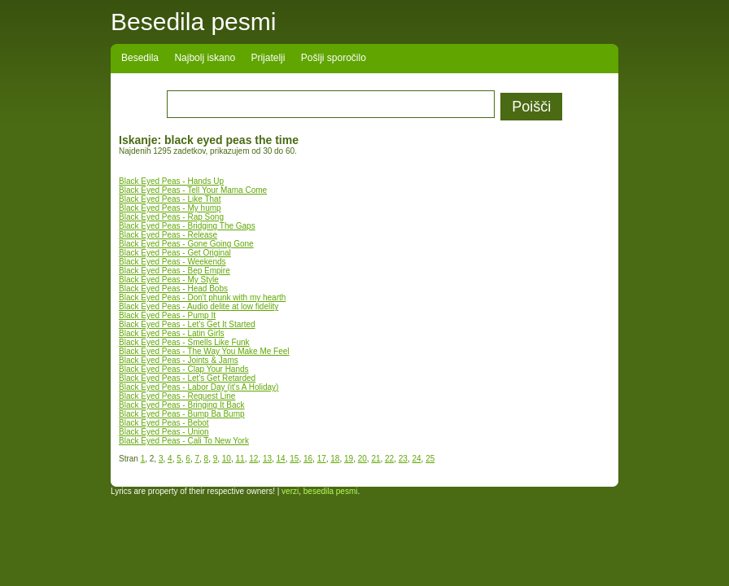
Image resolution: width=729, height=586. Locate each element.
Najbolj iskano (204, 57)
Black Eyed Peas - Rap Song (171, 216)
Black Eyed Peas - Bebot (164, 422)
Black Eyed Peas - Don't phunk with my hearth (202, 297)
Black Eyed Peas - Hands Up (171, 181)
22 (389, 458)
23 (403, 458)
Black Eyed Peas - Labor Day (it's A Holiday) (198, 387)
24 (416, 458)
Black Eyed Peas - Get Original (175, 252)
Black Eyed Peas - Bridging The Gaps (187, 225)
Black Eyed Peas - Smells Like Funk (184, 342)
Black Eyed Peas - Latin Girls (172, 333)
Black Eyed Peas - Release (168, 234)
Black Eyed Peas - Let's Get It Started (187, 324)
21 (375, 458)
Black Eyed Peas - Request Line (177, 395)
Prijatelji (268, 57)
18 (334, 458)
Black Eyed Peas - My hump (170, 207)
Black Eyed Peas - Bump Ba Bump (182, 413)
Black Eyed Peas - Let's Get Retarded (187, 378)
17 (321, 458)
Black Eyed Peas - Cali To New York (184, 440)
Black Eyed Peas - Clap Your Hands (184, 369)
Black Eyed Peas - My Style (169, 279)
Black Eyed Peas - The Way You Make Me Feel (204, 351)
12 (253, 458)
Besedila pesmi (193, 21)
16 (307, 458)
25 (430, 458)
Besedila (140, 57)
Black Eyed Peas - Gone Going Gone (186, 243)
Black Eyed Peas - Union (164, 431)
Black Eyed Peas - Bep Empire (174, 270)
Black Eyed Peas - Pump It (167, 315)
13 (267, 458)
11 (240, 458)
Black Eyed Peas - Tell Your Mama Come (193, 190)
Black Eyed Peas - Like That (169, 199)
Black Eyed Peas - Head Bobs (173, 288)
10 (226, 458)
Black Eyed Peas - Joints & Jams (178, 360)
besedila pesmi (330, 491)
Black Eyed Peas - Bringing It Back (182, 404)
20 (362, 458)
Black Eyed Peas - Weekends (172, 261)
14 (281, 458)
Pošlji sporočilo (333, 57)
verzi (290, 491)
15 (294, 458)
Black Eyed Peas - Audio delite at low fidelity (198, 306)
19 (348, 458)
